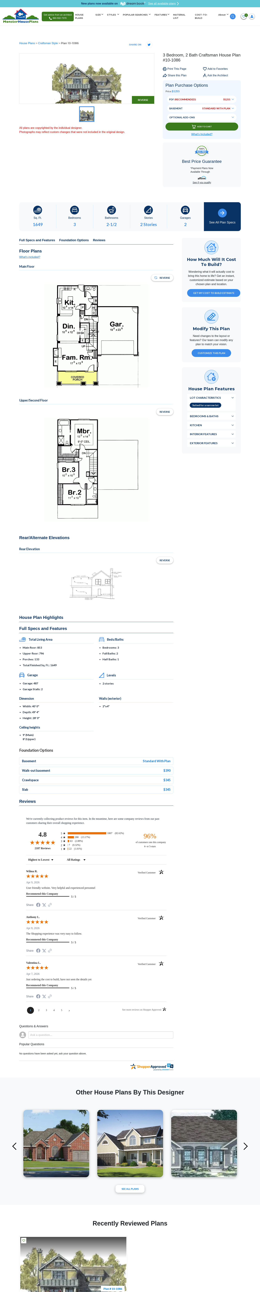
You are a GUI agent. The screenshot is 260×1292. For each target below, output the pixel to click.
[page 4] (54, 1010)
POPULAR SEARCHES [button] (135, 14)
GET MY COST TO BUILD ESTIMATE (213, 292)
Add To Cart (202, 127)
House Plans (27, 43)
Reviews (99, 240)
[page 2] (39, 1010)
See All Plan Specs (222, 216)
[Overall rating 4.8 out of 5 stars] (42, 842)
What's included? (29, 257)
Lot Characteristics (205, 397)
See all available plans (163, 3)
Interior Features (203, 434)
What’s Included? (201, 134)
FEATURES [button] (161, 14)
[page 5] (61, 1010)
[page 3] (46, 1010)
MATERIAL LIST (179, 16)
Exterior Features (204, 443)
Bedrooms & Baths (204, 416)
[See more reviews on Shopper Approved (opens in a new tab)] (50, 905)
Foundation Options (74, 240)
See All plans (130, 1188)
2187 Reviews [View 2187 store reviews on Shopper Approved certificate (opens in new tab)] (47, 848)
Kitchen (196, 425)
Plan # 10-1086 (113, 1288)
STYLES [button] (112, 14)
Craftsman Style (48, 43)
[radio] (96, 833)
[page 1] (30, 1010)
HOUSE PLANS (79, 16)
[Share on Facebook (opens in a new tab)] (38, 905)
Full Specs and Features (37, 240)
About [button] (222, 14)
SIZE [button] (98, 14)
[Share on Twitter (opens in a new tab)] (44, 904)
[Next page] (69, 1010)
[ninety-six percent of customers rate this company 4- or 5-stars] (149, 840)
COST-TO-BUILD (201, 16)
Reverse (143, 99)
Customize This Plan (211, 353)
